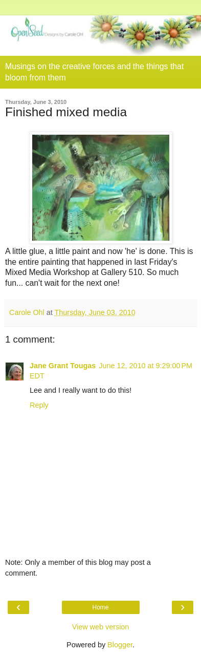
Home (100, 607)
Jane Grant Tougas (63, 366)
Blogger (119, 645)
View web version (100, 627)
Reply (39, 405)
